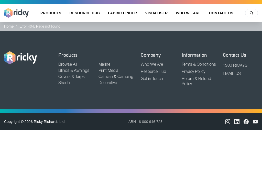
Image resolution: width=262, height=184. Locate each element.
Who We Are (188, 13)
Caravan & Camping (116, 76)
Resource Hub (85, 13)
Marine (104, 64)
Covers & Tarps (71, 76)
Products (50, 13)
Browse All (67, 64)
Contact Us (221, 13)
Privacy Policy (193, 71)
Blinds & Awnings (73, 70)
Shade (64, 82)
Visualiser (156, 13)
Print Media (108, 70)
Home (9, 26)
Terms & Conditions (199, 64)
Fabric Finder (122, 13)
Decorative (108, 82)
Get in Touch (152, 78)
